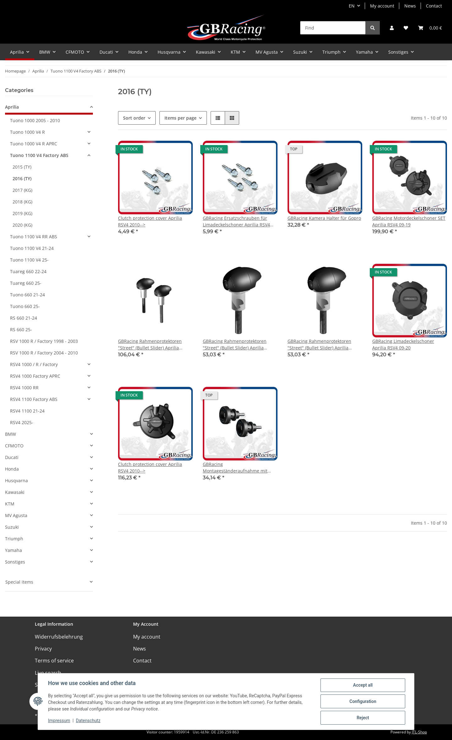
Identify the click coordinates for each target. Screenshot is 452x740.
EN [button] (352, 6)
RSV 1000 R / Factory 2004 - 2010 (44, 353)
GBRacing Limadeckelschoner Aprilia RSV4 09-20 (403, 344)
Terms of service (54, 660)
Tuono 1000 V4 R (27, 132)
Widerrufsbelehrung (59, 636)
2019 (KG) (22, 213)
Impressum (59, 720)
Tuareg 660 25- (25, 283)
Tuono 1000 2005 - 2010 (35, 120)
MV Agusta (16, 515)
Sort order (134, 118)
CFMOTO (14, 446)
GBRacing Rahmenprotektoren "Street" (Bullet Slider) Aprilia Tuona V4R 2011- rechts (319, 344)
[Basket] (430, 28)
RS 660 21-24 (23, 318)
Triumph (14, 539)
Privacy (43, 648)
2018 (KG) (22, 202)
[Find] (333, 28)
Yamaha (13, 550)
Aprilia (12, 107)
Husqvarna (16, 480)
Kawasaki (14, 492)
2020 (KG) (22, 225)
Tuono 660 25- (25, 306)
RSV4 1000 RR (24, 388)
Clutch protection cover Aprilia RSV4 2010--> (150, 221)
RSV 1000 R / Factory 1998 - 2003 (44, 341)
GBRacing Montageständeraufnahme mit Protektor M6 (235, 467)
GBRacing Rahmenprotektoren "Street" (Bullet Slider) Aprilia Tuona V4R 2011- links (234, 344)
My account (382, 6)
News (410, 6)
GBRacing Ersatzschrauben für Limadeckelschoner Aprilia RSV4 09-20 (236, 221)
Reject (363, 717)
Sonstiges (15, 562)
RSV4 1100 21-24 (27, 411)
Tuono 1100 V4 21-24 (32, 248)
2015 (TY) (22, 167)
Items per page (180, 118)
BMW (10, 434)
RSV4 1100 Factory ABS (33, 399)
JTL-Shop (419, 732)
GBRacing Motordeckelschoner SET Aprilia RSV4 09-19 (408, 221)
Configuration (362, 701)
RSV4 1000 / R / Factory (34, 364)
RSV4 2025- (21, 422)
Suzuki (12, 527)
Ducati (12, 457)
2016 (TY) (22, 178)
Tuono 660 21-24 (27, 295)
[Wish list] (406, 28)
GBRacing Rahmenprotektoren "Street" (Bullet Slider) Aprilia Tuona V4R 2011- (150, 344)
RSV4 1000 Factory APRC (35, 376)
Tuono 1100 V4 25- (29, 260)
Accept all (363, 685)
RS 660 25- (21, 329)
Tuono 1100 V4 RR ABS (33, 237)
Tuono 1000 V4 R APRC (33, 144)
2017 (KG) (22, 190)
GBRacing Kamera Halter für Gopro (324, 218)
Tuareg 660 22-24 (28, 271)
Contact (434, 6)
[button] (392, 28)
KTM (9, 504)
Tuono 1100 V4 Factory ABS (39, 155)
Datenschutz (88, 720)
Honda (12, 469)
